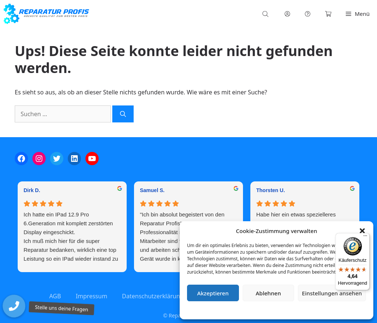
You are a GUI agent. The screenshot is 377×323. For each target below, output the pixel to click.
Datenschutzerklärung (282, 310)
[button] (362, 231)
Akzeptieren (213, 293)
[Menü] (365, 237)
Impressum (320, 310)
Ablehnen (268, 293)
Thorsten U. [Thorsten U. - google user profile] (270, 190)
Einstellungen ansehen (332, 293)
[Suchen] (123, 113)
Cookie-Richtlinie (238, 310)
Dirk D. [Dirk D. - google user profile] (32, 190)
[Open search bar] (266, 14)
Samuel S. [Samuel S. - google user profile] (152, 190)
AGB (55, 296)
